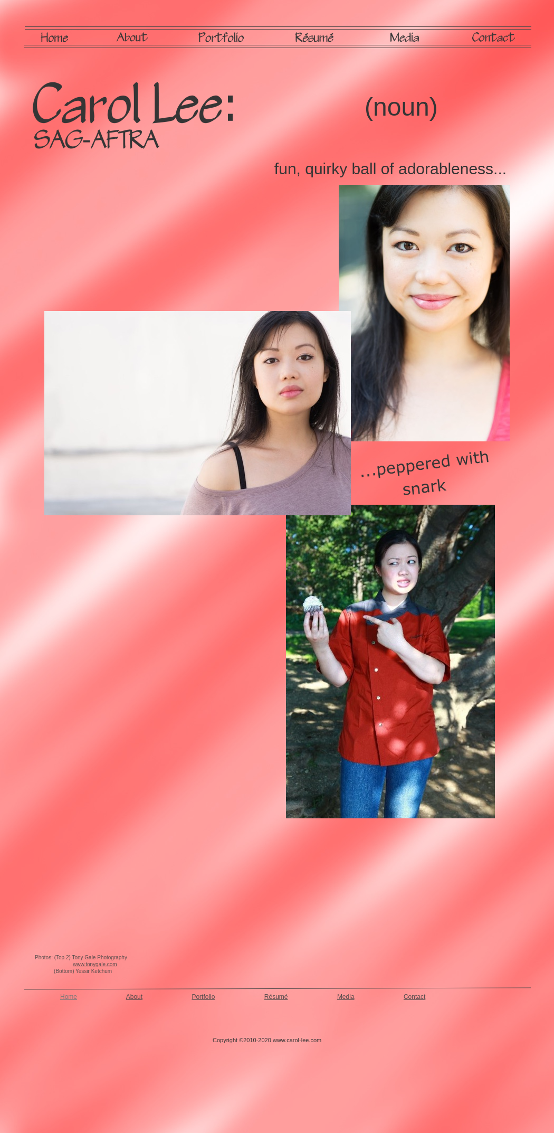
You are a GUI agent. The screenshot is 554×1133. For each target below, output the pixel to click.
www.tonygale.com (95, 964)
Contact (414, 996)
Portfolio (203, 996)
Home (68, 996)
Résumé (276, 996)
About (134, 996)
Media (346, 996)
